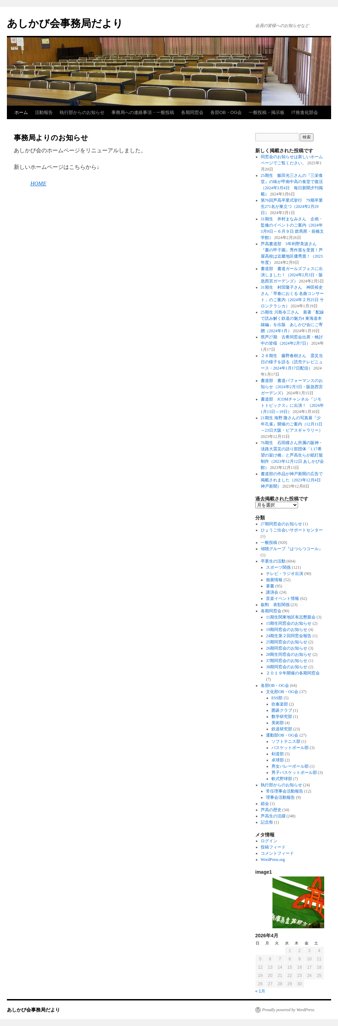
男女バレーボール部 (290, 766)
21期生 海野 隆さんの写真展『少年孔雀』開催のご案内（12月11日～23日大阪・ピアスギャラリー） (292, 424)
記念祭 (267, 822)
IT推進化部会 (304, 112)
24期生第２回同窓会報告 (288, 635)
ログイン (269, 840)
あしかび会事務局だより (65, 23)
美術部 (277, 722)
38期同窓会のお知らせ (286, 666)
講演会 (272, 592)
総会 (265, 803)
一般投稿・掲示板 (267, 112)
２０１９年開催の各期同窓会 (293, 673)
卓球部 (277, 760)
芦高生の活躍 (273, 816)
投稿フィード (273, 847)
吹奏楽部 (279, 704)
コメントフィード (277, 853)
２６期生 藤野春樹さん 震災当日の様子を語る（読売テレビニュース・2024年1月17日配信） (292, 362)
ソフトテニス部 (285, 741)
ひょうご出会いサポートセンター (292, 530)
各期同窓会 (192, 112)
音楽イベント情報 (282, 598)
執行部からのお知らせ (82, 112)
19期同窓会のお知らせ (286, 629)
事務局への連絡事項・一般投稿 (142, 112)
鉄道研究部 (281, 729)
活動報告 (44, 112)
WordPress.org (273, 859)
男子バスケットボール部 (294, 772)
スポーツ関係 (278, 567)
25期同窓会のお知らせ (286, 642)
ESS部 (277, 698)
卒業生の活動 (273, 561)
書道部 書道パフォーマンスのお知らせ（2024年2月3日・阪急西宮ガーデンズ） (292, 386)
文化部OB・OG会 (282, 691)
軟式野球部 (281, 778)
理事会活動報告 (280, 797)
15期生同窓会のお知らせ (288, 623)
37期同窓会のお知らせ (286, 660)
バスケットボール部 (290, 747)
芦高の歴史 (271, 809)
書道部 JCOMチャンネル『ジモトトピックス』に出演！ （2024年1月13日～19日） (292, 405)
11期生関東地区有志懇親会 (291, 617)
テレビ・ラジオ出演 (284, 573)
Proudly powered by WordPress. (288, 1009)
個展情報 (274, 579)
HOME (38, 183)
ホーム (21, 112)
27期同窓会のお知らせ (281, 523)
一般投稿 (269, 542)
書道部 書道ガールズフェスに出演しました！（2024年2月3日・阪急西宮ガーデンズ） (292, 275)
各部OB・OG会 (226, 112)
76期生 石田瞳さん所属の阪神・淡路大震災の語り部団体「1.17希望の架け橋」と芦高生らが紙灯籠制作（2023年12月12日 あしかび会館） (292, 455)
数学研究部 (281, 716)
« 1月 (260, 991)
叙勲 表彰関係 (275, 604)
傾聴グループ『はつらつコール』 (292, 548)
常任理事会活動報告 (284, 791)
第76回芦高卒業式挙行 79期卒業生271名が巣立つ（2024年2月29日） (292, 206)
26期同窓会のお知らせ (286, 648)
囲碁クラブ (281, 710)
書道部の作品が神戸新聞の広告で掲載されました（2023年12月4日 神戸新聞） (293, 480)
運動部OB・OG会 (282, 735)
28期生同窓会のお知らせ (288, 654)
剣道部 (277, 753)
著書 (270, 586)
